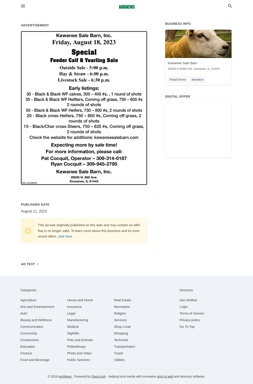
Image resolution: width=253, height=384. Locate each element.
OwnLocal (98, 376)
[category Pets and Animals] (80, 340)
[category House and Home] (80, 300)
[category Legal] (71, 313)
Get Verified (188, 300)
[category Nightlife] (73, 333)
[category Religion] (120, 313)
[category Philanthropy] (76, 346)
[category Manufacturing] (77, 320)
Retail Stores (178, 79)
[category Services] (120, 320)
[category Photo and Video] (79, 353)
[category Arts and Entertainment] (37, 307)
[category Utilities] (119, 360)
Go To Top (187, 326)
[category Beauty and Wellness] (36, 320)
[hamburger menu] (23, 6)
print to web (165, 376)
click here (65, 236)
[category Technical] (121, 340)
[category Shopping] (121, 333)
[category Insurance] (74, 307)
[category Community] (28, 333)
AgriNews (65, 376)
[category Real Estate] (122, 300)
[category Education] (27, 346)
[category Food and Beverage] (35, 360)
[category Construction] (29, 340)
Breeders (197, 79)
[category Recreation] (122, 307)
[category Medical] (73, 326)
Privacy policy (190, 320)
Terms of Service (192, 313)
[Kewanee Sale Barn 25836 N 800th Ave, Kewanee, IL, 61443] (198, 51)
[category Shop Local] (122, 326)
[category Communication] (31, 326)
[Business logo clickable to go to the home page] (126, 7)
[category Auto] (23, 313)
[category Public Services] (78, 360)
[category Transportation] (124, 346)
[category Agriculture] (28, 300)
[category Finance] (26, 353)
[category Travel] (118, 353)
